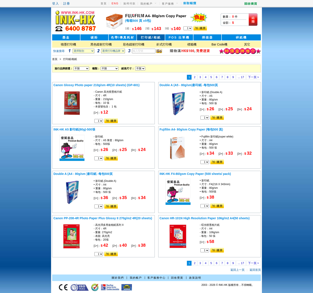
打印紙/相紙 (151, 37)
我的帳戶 (146, 3)
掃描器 (207, 37)
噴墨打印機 (68, 44)
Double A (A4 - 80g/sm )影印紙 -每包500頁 (83, 174)
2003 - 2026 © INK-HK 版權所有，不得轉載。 (227, 284)
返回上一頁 (237, 269)
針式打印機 (164, 44)
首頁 (104, 3)
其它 (247, 44)
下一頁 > (253, 77)
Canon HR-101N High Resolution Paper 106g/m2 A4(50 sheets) (205, 218)
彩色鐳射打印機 (133, 44)
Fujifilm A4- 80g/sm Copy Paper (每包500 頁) (191, 129)
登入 (55, 3)
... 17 (241, 77)
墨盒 (66, 37)
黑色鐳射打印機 (101, 44)
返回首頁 (255, 269)
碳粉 (94, 37)
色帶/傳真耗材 (123, 37)
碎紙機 (241, 37)
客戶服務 (168, 3)
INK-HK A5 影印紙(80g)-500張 (74, 129)
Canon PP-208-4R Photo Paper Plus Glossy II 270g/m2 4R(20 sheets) (102, 218)
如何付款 (129, 3)
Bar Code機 (219, 44)
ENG (115, 3)
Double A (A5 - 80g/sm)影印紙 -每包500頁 (189, 85)
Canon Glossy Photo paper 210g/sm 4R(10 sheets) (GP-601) (96, 85)
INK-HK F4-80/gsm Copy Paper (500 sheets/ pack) (195, 174)
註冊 (66, 3)
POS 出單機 (179, 37)
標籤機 (191, 44)
